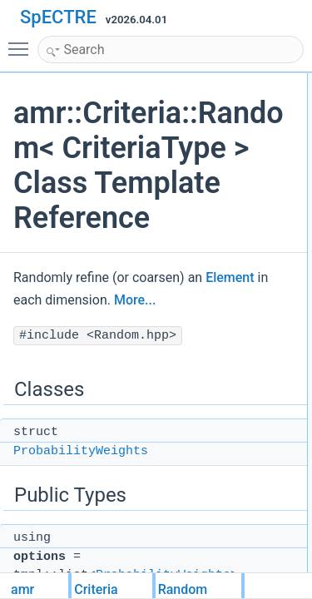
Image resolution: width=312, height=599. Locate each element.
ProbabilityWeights (80, 451)
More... (135, 300)
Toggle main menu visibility (22, 41)
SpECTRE (58, 17)
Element (230, 277)
